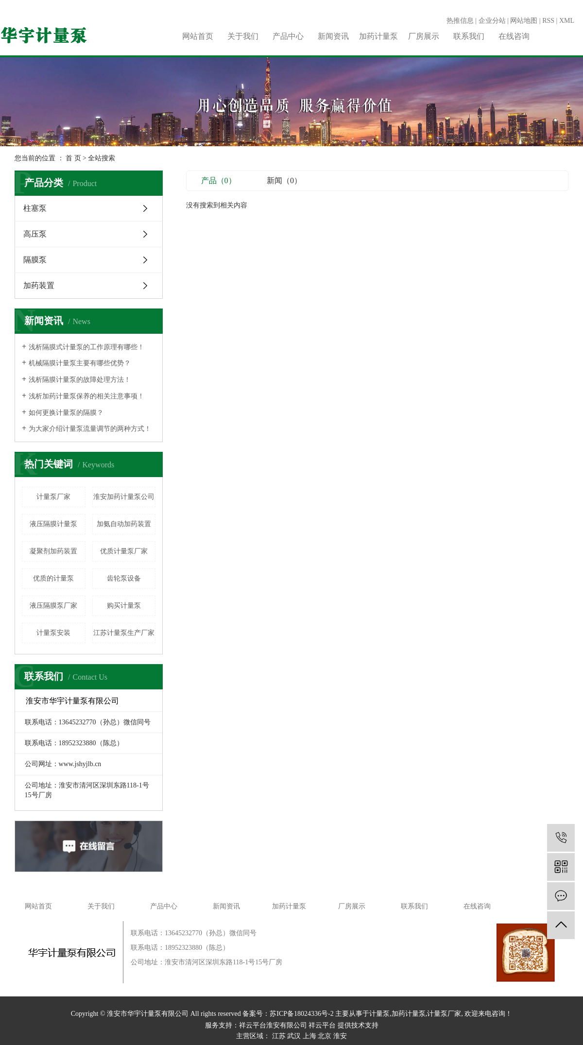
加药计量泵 (378, 36)
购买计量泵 (124, 605)
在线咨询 (514, 36)
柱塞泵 (35, 208)
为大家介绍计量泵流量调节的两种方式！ (90, 428)
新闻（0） (284, 180)
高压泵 (35, 234)
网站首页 (197, 36)
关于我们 (242, 36)
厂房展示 (423, 36)
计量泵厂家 (53, 496)
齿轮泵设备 (124, 578)
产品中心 (288, 36)
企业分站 (492, 20)
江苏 (279, 1036)
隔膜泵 (35, 260)
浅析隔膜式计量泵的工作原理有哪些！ (86, 347)
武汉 (294, 1036)
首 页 (73, 158)
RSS (548, 20)
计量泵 (379, 1013)
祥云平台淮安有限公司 (273, 1025)
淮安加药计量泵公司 (123, 496)
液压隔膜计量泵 (53, 524)
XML (566, 20)
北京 (324, 1036)
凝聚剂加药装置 (53, 551)
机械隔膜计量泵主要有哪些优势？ (80, 363)
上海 (309, 1036)
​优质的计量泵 (53, 578)
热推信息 (460, 20)
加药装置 (38, 285)
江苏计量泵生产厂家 (123, 632)
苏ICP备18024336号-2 (301, 1013)
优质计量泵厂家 (124, 551)
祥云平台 (322, 1025)
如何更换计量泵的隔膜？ (66, 412)
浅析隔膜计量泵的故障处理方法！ (80, 379)
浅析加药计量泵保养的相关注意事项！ (86, 396)
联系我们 (468, 36)
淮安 (340, 1036)
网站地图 (523, 20)
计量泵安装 (53, 632)
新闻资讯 (333, 36)
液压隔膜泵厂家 (53, 605)
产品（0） (218, 180)
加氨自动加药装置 (124, 524)
